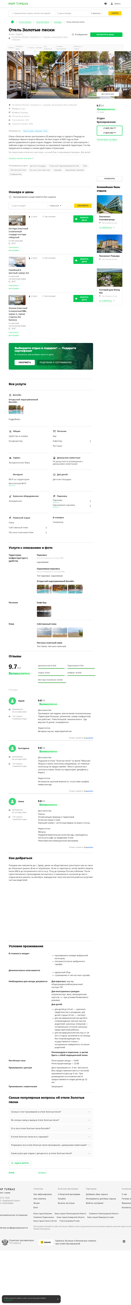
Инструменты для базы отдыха (101, 1199)
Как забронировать (43, 1194)
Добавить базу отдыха (97, 1194)
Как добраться (48, 47)
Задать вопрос (20, 1163)
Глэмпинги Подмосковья (44, 1217)
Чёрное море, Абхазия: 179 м (35, 131)
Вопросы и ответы (78, 47)
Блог (36, 1207)
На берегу (42, 1172)
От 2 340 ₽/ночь (105, 301)
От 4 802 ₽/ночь (105, 227)
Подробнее (8, 1300)
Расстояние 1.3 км (108, 296)
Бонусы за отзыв (66, 1203)
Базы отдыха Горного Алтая (45, 1221)
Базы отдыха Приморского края (100, 1217)
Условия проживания (61, 47)
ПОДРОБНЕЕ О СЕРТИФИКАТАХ (56, 362)
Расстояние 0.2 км (108, 223)
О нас (124, 1194)
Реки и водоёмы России (70, 1221)
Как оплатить (40, 1199)
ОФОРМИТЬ (24, 362)
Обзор (11, 48)
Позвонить (109, 179)
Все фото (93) (108, 94)
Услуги (31, 48)
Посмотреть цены (105, 35)
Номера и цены (19, 47)
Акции (37, 1203)
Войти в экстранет (95, 1203)
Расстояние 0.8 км (108, 259)
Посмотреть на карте (107, 139)
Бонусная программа (68, 1189)
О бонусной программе (69, 1194)
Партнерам (91, 1189)
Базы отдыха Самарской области (70, 1217)
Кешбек (62, 1199)
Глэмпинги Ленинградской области (103, 1214)
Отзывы (39, 48)
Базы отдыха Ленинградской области (70, 1214)
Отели (11, 1172)
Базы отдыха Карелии (43, 1214)
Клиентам (38, 1189)
